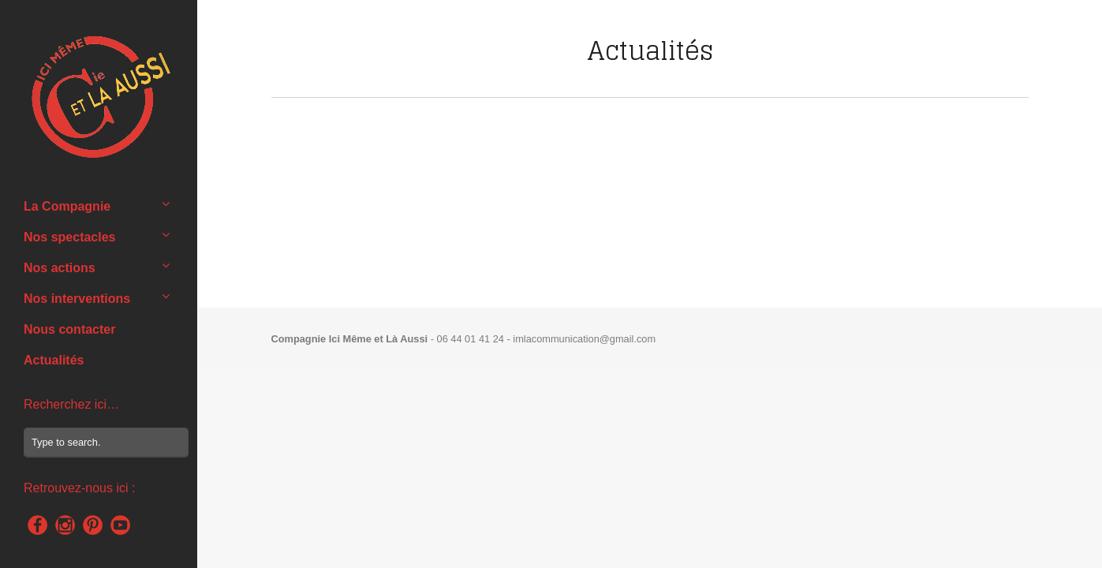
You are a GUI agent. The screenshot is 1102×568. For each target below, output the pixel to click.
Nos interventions (77, 298)
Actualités (54, 360)
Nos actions (59, 268)
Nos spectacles (70, 237)
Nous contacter (69, 329)
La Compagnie (67, 206)
